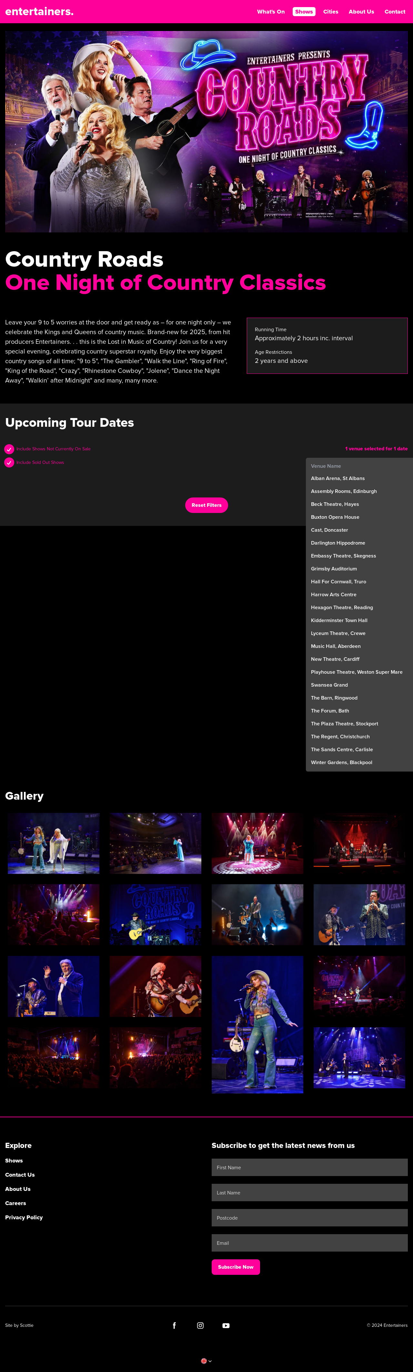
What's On (271, 11)
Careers (15, 1203)
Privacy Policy (24, 1217)
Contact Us (20, 1174)
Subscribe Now (236, 1267)
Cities (330, 11)
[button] (206, 1361)
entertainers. (39, 11)
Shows (304, 11)
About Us (361, 11)
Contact (395, 11)
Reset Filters (207, 505)
